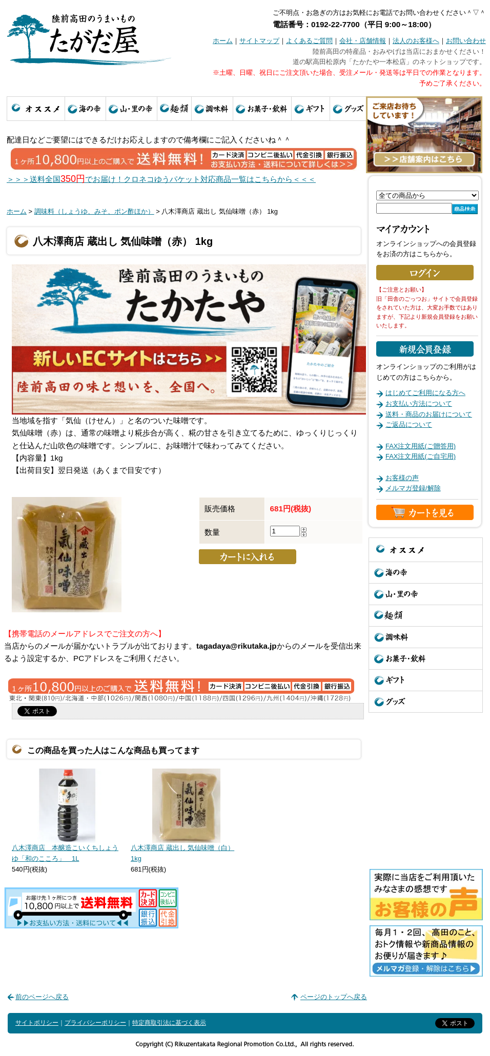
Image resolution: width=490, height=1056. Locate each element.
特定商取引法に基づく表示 (169, 1022)
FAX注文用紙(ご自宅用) (420, 456)
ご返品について (408, 424)
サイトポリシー (36, 1022)
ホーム (223, 41)
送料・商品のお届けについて (428, 414)
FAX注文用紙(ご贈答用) (420, 446)
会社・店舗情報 (362, 41)
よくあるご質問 (309, 41)
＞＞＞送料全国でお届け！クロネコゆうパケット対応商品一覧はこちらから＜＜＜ (161, 179)
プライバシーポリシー (95, 1022)
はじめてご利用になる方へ (425, 393)
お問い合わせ (466, 41)
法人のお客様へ (416, 41)
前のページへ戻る (42, 997)
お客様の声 (402, 478)
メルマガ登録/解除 (413, 488)
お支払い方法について (418, 403)
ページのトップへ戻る (333, 997)
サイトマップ (259, 41)
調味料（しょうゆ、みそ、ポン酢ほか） (94, 211)
